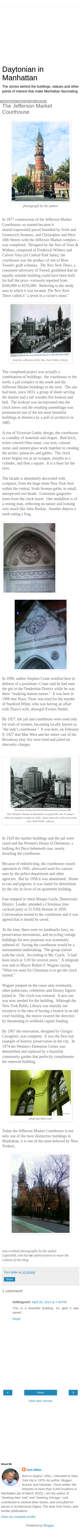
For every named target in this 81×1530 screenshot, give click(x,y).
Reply (17, 1319)
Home (40, 1392)
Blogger (48, 1525)
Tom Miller (34, 1470)
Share (9, 1279)
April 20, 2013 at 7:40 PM (49, 1302)
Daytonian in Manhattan (23, 73)
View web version (41, 1401)
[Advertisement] (40, 34)
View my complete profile (18, 1516)
